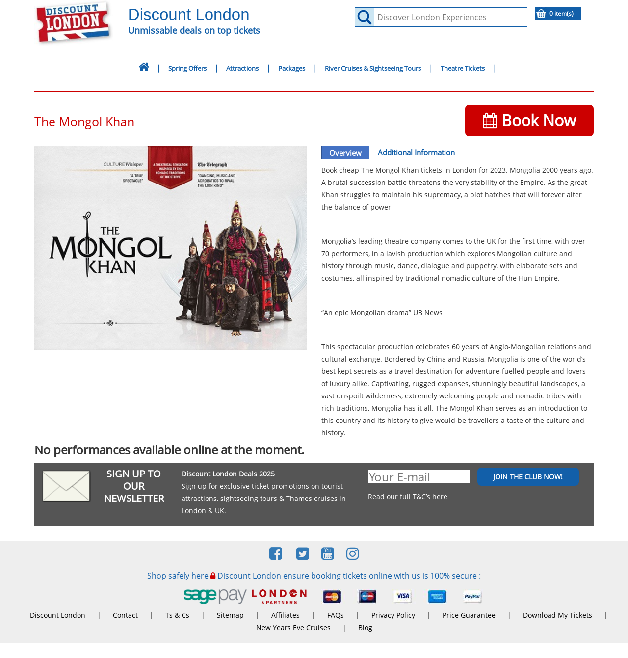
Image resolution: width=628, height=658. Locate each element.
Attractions (242, 68)
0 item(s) (562, 13)
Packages (291, 68)
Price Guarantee (469, 615)
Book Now (529, 120)
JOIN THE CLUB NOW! (528, 476)
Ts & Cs (177, 615)
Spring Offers (187, 68)
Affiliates (285, 615)
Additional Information (416, 152)
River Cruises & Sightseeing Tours (373, 68)
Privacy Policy (393, 615)
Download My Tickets (557, 615)
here (439, 496)
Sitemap (230, 615)
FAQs (335, 615)
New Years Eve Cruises (293, 627)
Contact (125, 615)
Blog (365, 627)
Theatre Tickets (463, 68)
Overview (345, 153)
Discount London (57, 615)
